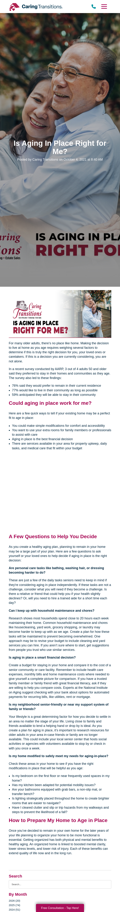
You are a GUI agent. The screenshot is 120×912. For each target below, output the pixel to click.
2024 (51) (14, 909)
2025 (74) (14, 905)
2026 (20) (14, 900)
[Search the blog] (60, 884)
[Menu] (104, 6)
